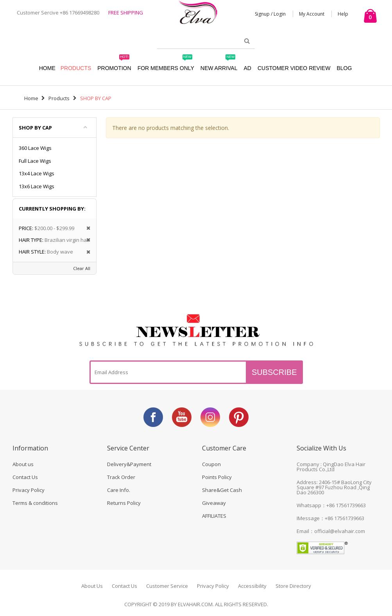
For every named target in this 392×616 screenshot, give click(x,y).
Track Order (121, 477)
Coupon (211, 464)
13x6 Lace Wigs (36, 186)
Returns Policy (124, 502)
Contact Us (25, 477)
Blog (344, 68)
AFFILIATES (214, 515)
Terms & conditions (35, 502)
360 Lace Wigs (35, 147)
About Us (92, 585)
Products (76, 68)
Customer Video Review (294, 68)
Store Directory (293, 585)
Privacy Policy (29, 490)
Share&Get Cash (222, 490)
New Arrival (219, 64)
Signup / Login (270, 14)
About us (23, 464)
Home (31, 98)
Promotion (114, 64)
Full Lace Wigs (35, 160)
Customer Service (167, 585)
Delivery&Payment (129, 464)
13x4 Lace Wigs (36, 173)
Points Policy (217, 477)
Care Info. (118, 490)
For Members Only (166, 64)
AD (247, 68)
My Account (311, 14)
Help (343, 14)
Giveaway (214, 502)
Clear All (81, 268)
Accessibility (252, 585)
